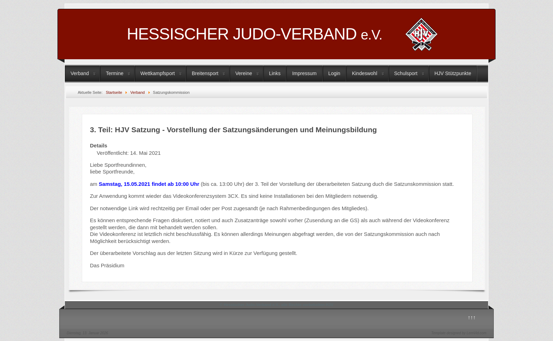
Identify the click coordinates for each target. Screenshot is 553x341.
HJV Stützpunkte (453, 73)
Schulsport (406, 73)
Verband (80, 73)
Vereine (243, 73)
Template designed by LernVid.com (458, 333)
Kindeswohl (364, 73)
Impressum (304, 73)
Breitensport (205, 73)
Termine (114, 73)
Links (275, 73)
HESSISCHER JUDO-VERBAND (254, 34)
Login (334, 73)
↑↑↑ (472, 317)
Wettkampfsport (157, 73)
